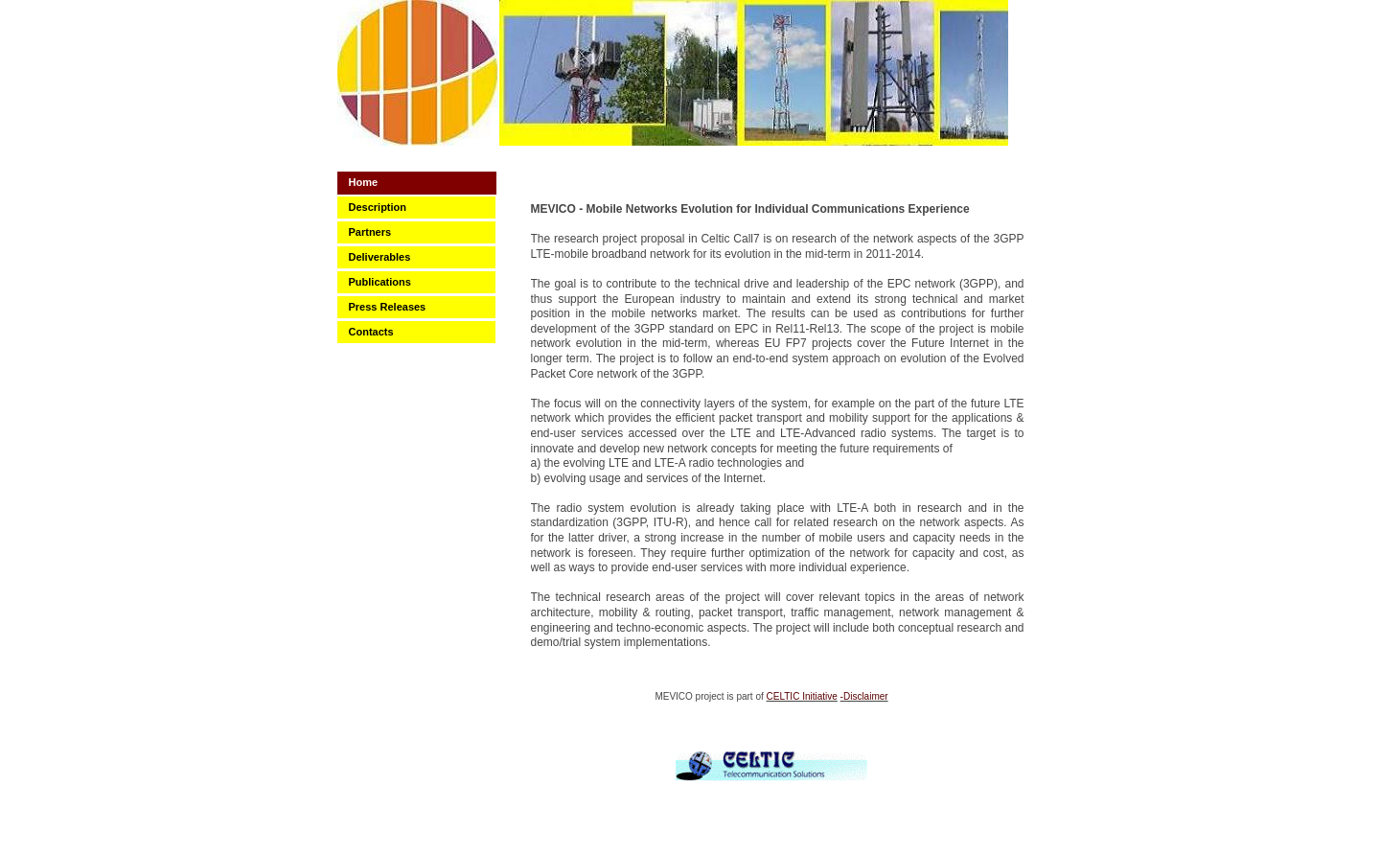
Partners (370, 232)
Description (378, 207)
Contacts (371, 331)
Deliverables (380, 257)
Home (364, 182)
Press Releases (387, 306)
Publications (380, 282)
